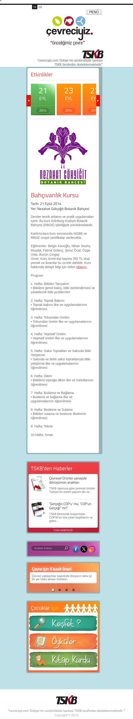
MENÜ (94, 12)
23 (69, 98)
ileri (97, 101)
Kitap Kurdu (63, 661)
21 (43, 98)
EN (40, 7)
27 (95, 98)
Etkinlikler (42, 74)
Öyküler (63, 643)
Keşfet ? (63, 625)
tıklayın (81, 267)
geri (28, 101)
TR (34, 7)
